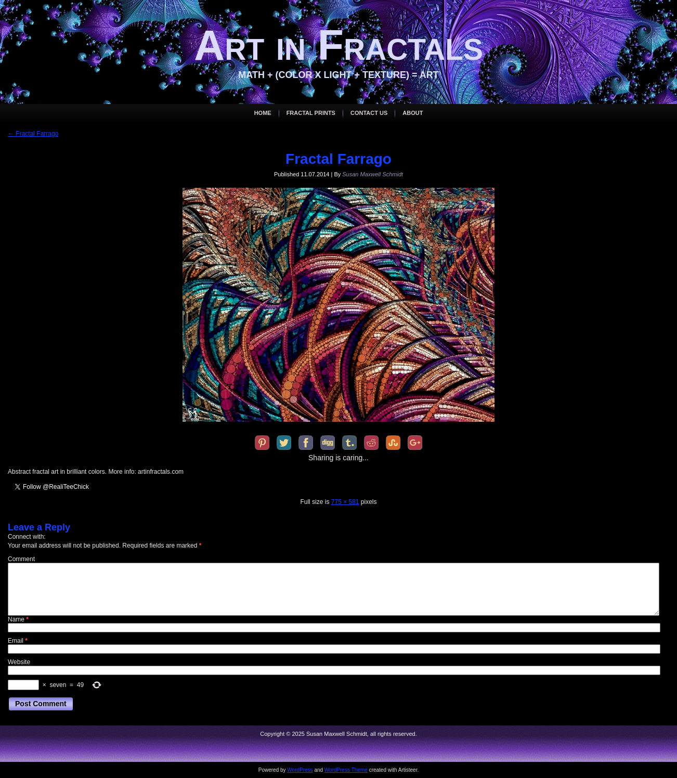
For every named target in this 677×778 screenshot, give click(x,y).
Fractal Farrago (33, 133)
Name (18, 619)
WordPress (300, 770)
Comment (21, 559)
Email (18, 640)
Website (19, 662)
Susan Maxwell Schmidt (372, 174)
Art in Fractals (338, 45)
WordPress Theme (346, 770)
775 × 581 (345, 501)
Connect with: (27, 536)
